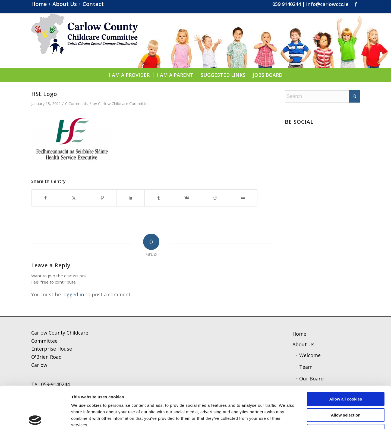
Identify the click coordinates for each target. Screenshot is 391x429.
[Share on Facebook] (45, 198)
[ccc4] (84, 41)
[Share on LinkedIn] (130, 198)
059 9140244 (286, 4)
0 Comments (76, 103)
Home (299, 334)
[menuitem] (40, 4)
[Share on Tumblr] (159, 198)
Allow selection (345, 373)
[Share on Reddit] (215, 198)
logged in (73, 294)
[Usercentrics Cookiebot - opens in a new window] (35, 418)
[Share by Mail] (243, 198)
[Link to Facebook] (356, 4)
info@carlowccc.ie (327, 4)
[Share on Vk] (187, 198)
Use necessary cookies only (346, 389)
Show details (283, 418)
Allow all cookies (345, 357)
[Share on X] (74, 198)
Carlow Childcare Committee (124, 103)
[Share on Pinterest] (102, 198)
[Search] (322, 96)
